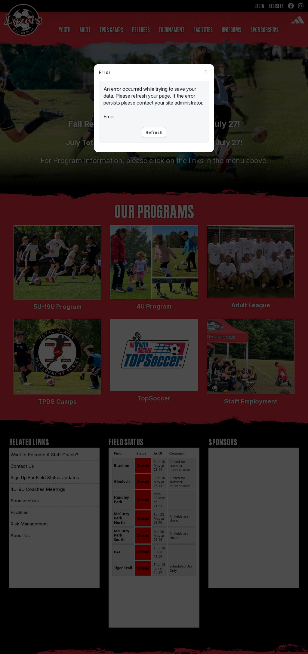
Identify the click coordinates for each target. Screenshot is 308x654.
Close (205, 72)
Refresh (154, 132)
